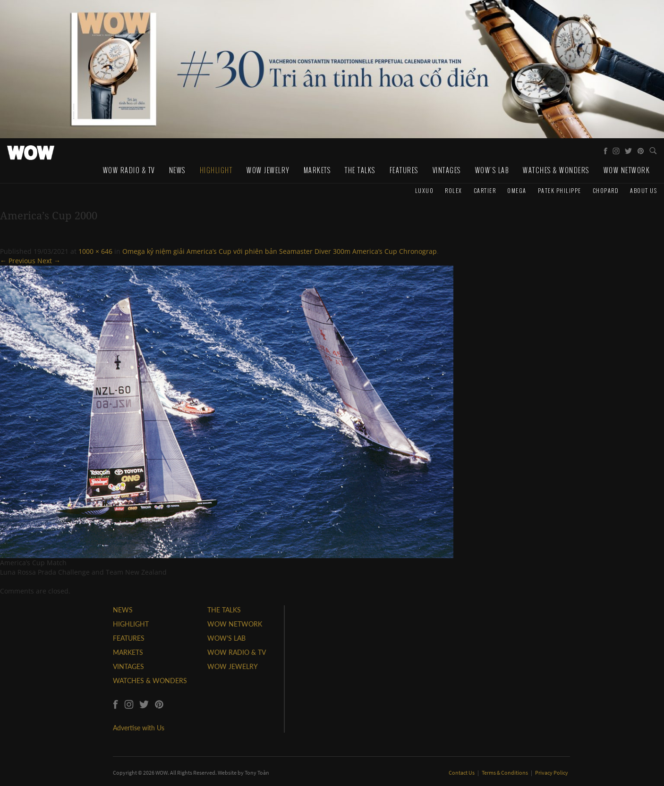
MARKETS (128, 652)
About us (643, 190)
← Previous (17, 260)
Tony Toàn (257, 772)
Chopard (606, 190)
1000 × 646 (95, 251)
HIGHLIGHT (131, 624)
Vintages (447, 170)
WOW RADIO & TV (236, 652)
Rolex (453, 190)
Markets (317, 170)
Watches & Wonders (556, 170)
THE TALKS (224, 610)
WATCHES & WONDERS (150, 681)
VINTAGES (128, 666)
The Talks (360, 170)
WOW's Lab (492, 170)
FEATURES (129, 638)
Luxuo (424, 190)
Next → (48, 260)
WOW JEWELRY (232, 666)
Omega (517, 190)
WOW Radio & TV (129, 170)
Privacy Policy (551, 772)
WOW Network (627, 170)
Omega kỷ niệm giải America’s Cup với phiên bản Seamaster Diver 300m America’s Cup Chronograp (279, 251)
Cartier (485, 190)
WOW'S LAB (226, 638)
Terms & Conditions (505, 772)
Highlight (216, 170)
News (177, 170)
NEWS (123, 610)
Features (404, 170)
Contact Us (462, 772)
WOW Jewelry (268, 170)
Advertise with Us (138, 728)
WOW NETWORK (234, 624)
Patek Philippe (559, 190)
